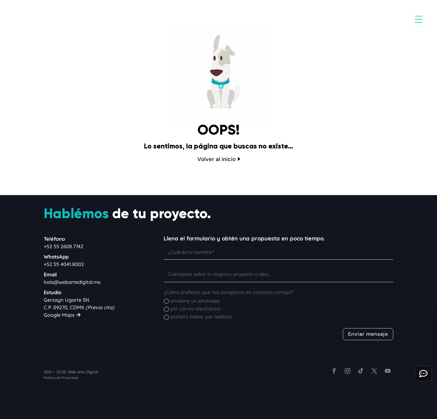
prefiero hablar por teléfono (198, 317)
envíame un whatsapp (192, 301)
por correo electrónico (192, 309)
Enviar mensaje (368, 334)
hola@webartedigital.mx (72, 282)
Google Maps (62, 315)
